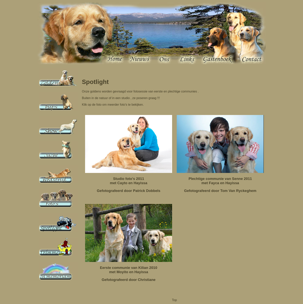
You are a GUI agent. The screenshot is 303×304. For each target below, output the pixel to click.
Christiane (146, 280)
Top (174, 300)
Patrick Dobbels (146, 191)
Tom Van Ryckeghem (238, 191)
